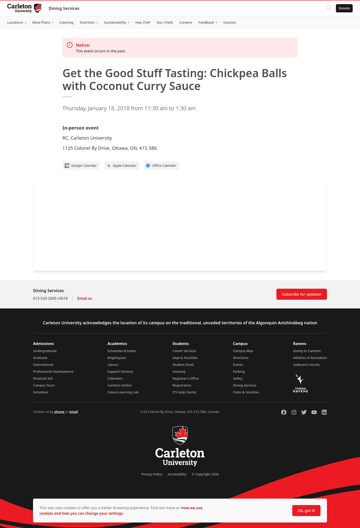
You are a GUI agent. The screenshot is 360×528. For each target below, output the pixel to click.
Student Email (183, 364)
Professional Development (53, 371)
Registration (182, 385)
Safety (238, 378)
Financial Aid (42, 378)
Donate (344, 8)
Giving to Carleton (307, 351)
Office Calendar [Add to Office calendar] (161, 165)
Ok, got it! (306, 510)
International (43, 364)
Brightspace (116, 358)
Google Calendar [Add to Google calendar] (81, 165)
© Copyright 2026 (205, 474)
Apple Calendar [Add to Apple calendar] (121, 165)
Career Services (184, 351)
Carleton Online (119, 385)
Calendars (115, 378)
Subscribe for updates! (301, 294)
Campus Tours (44, 385)
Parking (239, 371)
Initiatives (40, 392)
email (73, 411)
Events (238, 364)
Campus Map (243, 351)
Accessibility (177, 474)
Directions (241, 358)
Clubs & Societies (246, 392)
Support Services (120, 371)
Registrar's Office (186, 378)
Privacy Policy (151, 474)
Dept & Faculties (185, 358)
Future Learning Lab (122, 392)
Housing (179, 371)
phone (59, 411)
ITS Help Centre (185, 392)
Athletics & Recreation (310, 358)
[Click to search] (329, 8)
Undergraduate (45, 351)
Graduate (40, 358)
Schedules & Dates (121, 351)
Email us (84, 298)
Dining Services (64, 8)
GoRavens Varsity (306, 364)
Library (112, 364)
